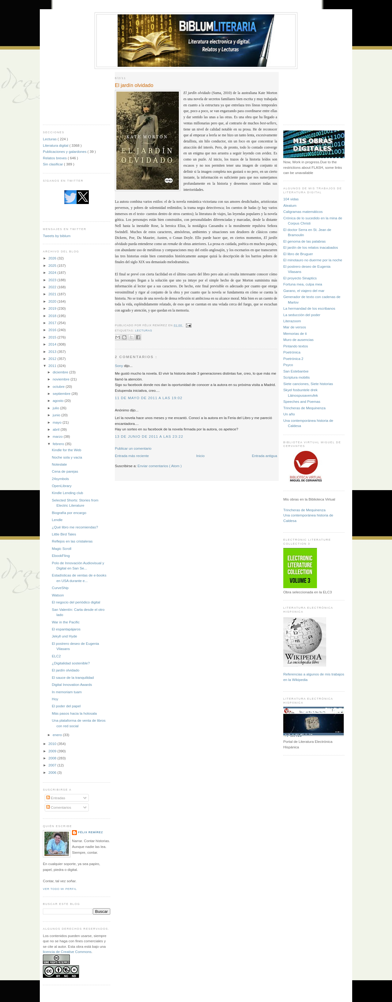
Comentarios (58, 807)
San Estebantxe (296, 371)
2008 (52, 758)
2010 (52, 744)
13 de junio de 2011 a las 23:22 (149, 436)
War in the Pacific (66, 622)
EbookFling (61, 556)
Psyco (288, 365)
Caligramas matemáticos (303, 212)
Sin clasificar (53, 164)
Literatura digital (56, 145)
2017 (52, 323)
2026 (52, 258)
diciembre (61, 372)
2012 (52, 359)
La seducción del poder (301, 315)
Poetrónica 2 (293, 359)
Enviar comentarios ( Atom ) (160, 466)
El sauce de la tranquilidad (73, 677)
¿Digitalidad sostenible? (71, 663)
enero (58, 735)
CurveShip (60, 588)
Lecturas (50, 139)
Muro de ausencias (298, 340)
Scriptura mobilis (296, 377)
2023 (52, 280)
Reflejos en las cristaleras (72, 541)
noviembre (61, 379)
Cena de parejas (65, 471)
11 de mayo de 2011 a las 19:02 (149, 398)
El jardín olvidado (65, 670)
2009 (52, 751)
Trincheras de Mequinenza (304, 408)
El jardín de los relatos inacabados (310, 247)
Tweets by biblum (56, 236)
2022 (52, 287)
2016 (52, 330)
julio (56, 408)
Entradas (55, 798)
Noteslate (59, 464)
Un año (289, 414)
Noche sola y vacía (67, 457)
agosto (58, 401)
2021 (52, 294)
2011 (52, 366)
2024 (52, 272)
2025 (52, 265)
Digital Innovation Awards (72, 684)
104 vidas (291, 199)
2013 (52, 352)
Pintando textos (295, 346)
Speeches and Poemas (301, 401)
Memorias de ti (295, 333)
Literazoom (292, 321)
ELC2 (56, 656)
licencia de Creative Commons (67, 952)
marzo (58, 436)
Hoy (55, 699)
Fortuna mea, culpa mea (302, 284)
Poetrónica (291, 352)
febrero (59, 444)
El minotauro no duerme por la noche (312, 260)
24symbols (60, 479)
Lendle (57, 520)
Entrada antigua (264, 456)
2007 (52, 765)
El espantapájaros (66, 629)
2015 (52, 337)
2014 (52, 344)
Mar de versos (294, 327)
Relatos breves (55, 158)
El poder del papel (66, 706)
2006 (52, 772)
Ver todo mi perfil (60, 888)
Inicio (200, 456)
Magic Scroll (61, 548)
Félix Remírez (90, 832)
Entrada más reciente (132, 456)
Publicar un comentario (133, 448)
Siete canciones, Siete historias (308, 384)
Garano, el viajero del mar (303, 291)
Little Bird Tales (64, 534)
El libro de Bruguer (298, 254)
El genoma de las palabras (304, 241)
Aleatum (289, 205)
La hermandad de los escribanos (309, 308)
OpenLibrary (61, 486)
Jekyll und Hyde (64, 636)
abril (56, 429)
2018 (52, 316)
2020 (52, 301)
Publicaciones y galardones (65, 151)
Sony (119, 366)
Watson (58, 595)
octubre (59, 386)
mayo (57, 422)
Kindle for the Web (66, 450)
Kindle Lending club (67, 493)
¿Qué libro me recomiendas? (75, 527)
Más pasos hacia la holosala (74, 713)
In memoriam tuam (66, 692)
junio (57, 415)
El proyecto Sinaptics (300, 278)
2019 (52, 308)
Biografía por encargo (69, 513)
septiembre (62, 393)
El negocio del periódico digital (76, 602)
